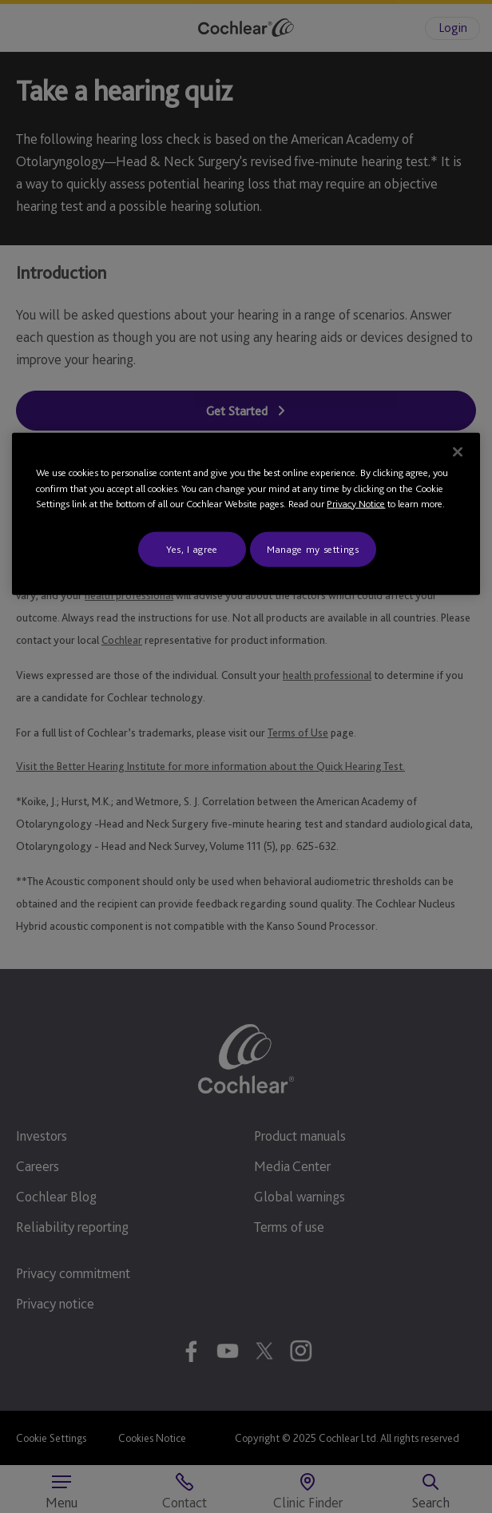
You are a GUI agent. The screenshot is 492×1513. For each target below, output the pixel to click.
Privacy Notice (356, 504)
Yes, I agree (192, 548)
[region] (245, 514)
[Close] (457, 452)
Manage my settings (313, 548)
